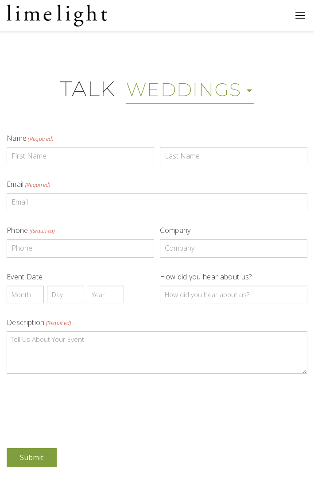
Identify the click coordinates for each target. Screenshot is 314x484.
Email (28, 184)
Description (39, 322)
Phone (31, 230)
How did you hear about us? (206, 277)
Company (175, 230)
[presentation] (74, 404)
